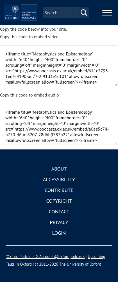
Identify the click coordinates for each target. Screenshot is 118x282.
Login (59, 233)
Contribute (59, 190)
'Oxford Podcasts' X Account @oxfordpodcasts (45, 256)
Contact (59, 211)
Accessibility (59, 179)
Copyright (59, 201)
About (59, 168)
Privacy (59, 222)
